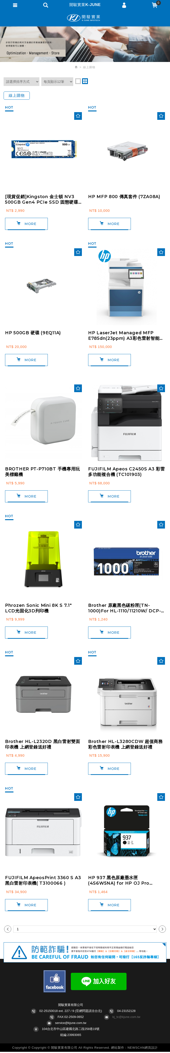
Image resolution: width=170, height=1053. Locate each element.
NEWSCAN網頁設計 (143, 1049)
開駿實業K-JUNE (85, 18)
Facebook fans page (54, 982)
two (85, 81)
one (78, 81)
